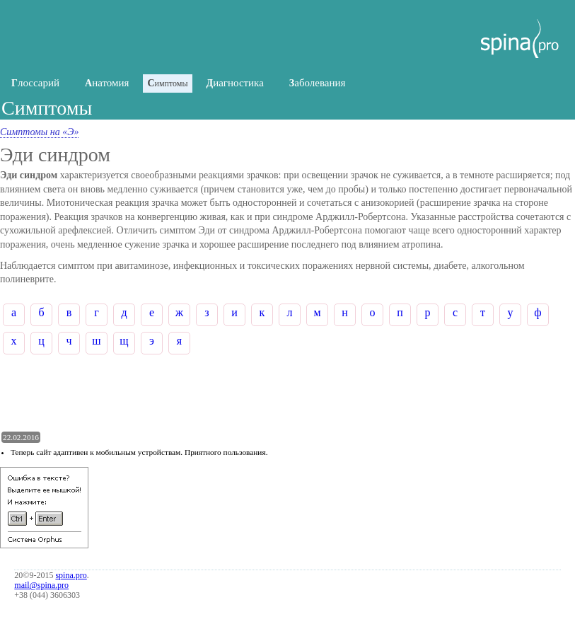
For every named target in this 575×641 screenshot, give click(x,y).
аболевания (317, 82)
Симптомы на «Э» (39, 132)
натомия (107, 82)
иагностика (235, 82)
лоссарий (35, 82)
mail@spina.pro (41, 585)
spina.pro (70, 575)
